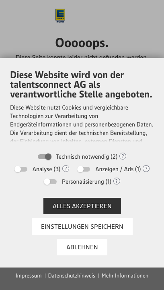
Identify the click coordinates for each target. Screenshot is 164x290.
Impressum (29, 275)
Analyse (42, 169)
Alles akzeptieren (82, 206)
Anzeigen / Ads (114, 169)
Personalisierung (83, 181)
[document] (82, 108)
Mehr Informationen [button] (125, 275)
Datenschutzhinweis (71, 275)
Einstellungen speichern (82, 226)
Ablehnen (82, 247)
